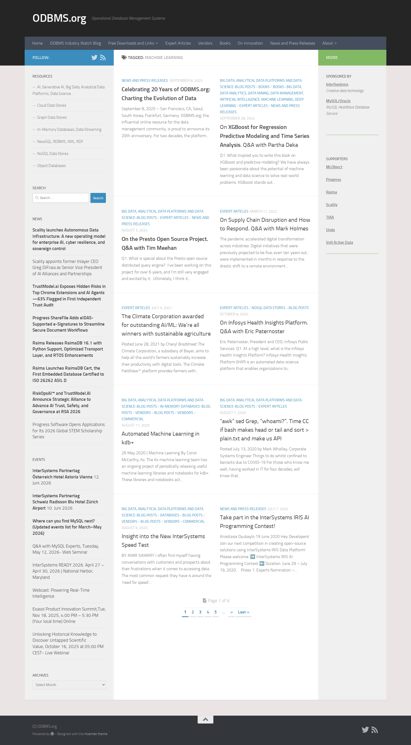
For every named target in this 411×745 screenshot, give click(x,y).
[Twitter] (94, 57)
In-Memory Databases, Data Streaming (69, 129)
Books (225, 43)
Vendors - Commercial (184, 521)
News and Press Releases (292, 43)
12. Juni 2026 (66, 476)
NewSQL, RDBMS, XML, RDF (60, 141)
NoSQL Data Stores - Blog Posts (280, 308)
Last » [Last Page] (243, 611)
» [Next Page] (231, 611)
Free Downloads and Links (131, 43)
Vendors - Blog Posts (154, 413)
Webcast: (42, 590)
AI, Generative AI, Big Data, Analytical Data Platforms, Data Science (69, 90)
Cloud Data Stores (51, 105)
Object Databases (51, 165)
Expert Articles (178, 43)
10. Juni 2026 (65, 502)
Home (37, 43)
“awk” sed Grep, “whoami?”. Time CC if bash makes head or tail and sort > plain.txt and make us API (264, 430)
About (327, 43)
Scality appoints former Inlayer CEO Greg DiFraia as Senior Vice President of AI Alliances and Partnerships (67, 267)
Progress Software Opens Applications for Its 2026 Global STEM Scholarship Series (69, 430)
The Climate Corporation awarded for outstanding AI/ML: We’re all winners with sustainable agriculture (166, 325)
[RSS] (103, 57)
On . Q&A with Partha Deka (264, 136)
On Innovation (250, 43)
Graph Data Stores (52, 117)
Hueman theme (96, 734)
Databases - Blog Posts (181, 515)
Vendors (205, 43)
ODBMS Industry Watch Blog (75, 43)
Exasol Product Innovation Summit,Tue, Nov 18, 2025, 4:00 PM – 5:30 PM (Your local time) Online (69, 615)
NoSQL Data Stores (52, 153)
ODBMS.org (59, 18)
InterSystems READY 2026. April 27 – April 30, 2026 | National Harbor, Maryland (68, 571)
